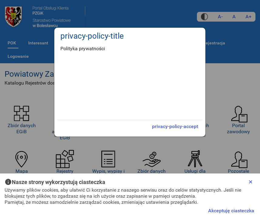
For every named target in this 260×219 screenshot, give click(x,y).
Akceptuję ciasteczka (231, 211)
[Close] (250, 182)
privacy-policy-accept (175, 126)
